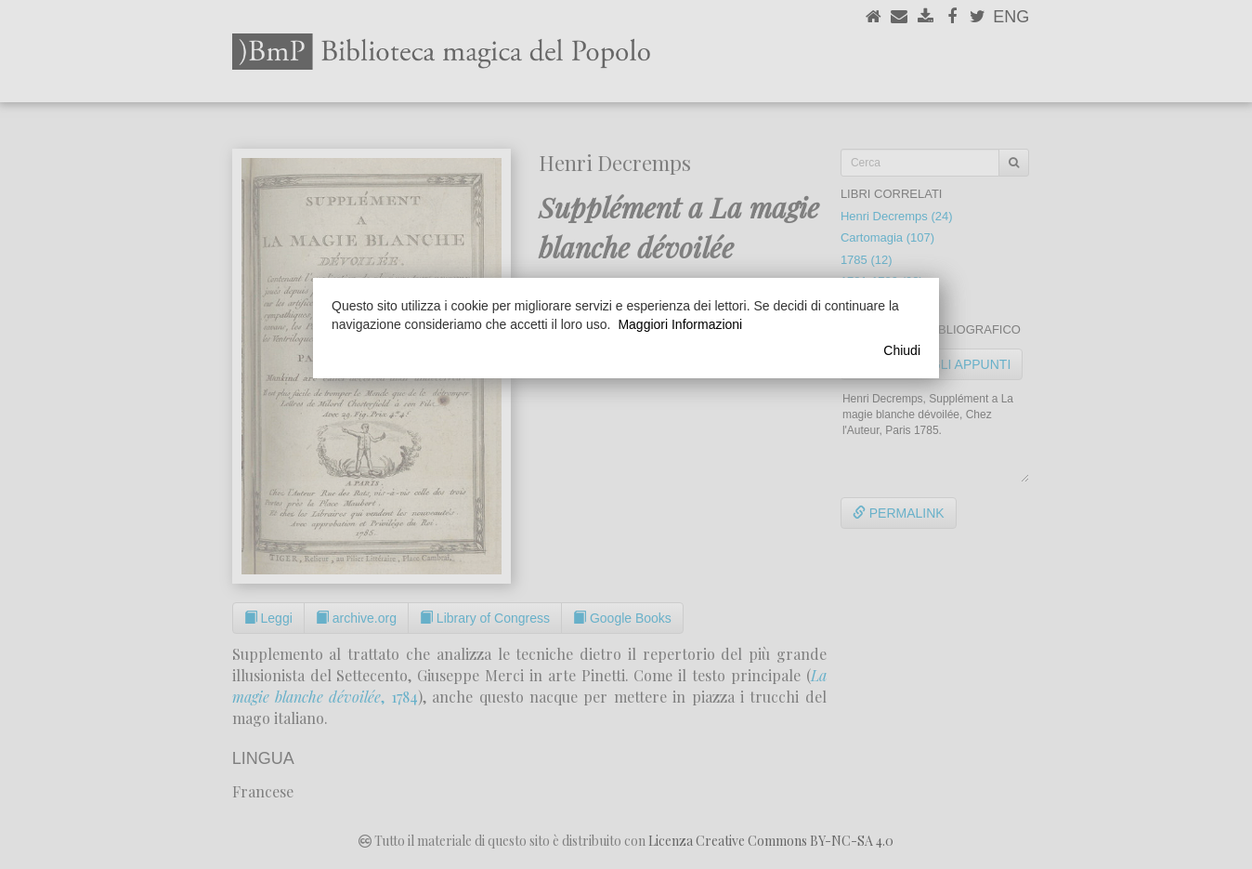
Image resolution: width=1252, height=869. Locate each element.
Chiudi (901, 350)
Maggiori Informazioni (680, 324)
